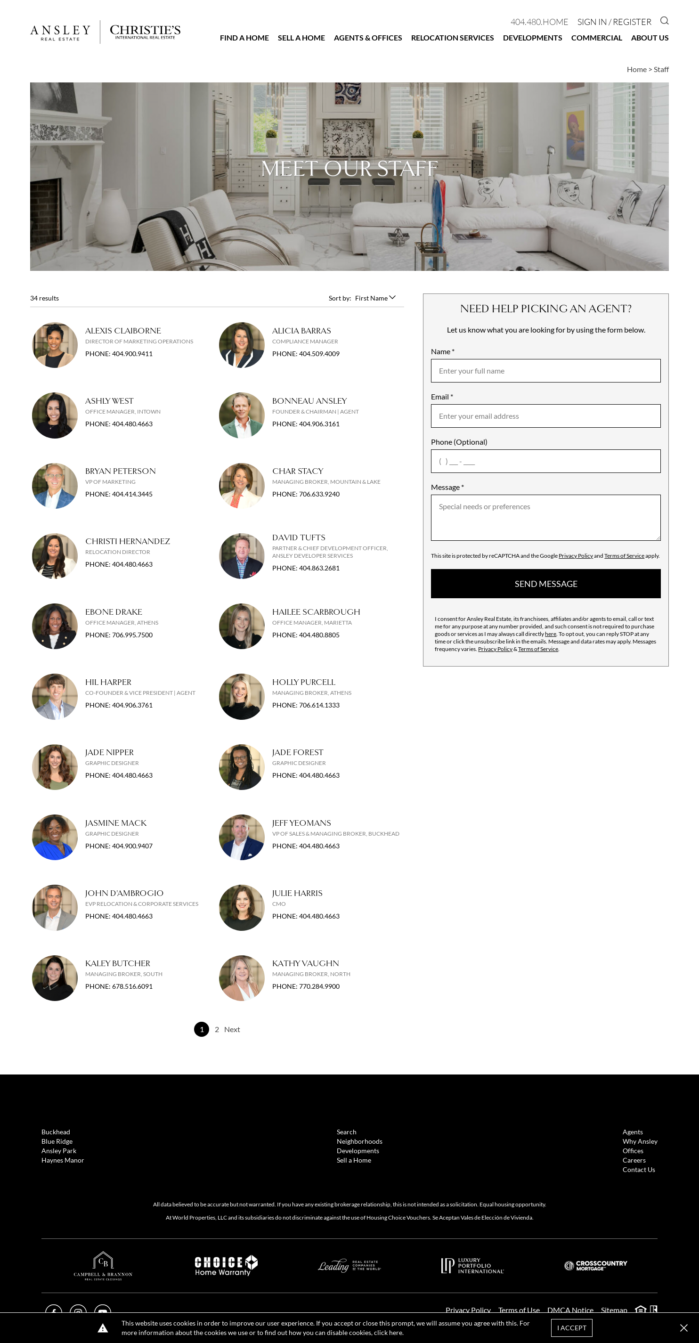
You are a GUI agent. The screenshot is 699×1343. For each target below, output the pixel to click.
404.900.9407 (132, 846)
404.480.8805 (319, 635)
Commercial (596, 37)
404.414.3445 (132, 494)
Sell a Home (301, 37)
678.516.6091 (132, 986)
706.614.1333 (319, 705)
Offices (633, 1151)
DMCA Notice (570, 1309)
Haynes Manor (62, 1160)
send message (546, 583)
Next (232, 1029)
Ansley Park (58, 1151)
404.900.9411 (132, 354)
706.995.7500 (132, 635)
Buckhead (55, 1132)
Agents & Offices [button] (368, 37)
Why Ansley (640, 1141)
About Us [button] (650, 37)
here (550, 633)
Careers (634, 1160)
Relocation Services (452, 37)
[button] (684, 1328)
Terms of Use (519, 1309)
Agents (633, 1132)
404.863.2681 (319, 568)
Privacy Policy (576, 555)
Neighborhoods (359, 1141)
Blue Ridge (57, 1141)
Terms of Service (624, 555)
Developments (532, 37)
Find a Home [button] (244, 37)
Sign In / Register (614, 21)
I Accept (571, 1328)
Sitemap (614, 1309)
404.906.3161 (319, 424)
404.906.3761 (132, 705)
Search (347, 1132)
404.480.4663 (132, 424)
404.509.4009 (319, 354)
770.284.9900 (319, 986)
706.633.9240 (319, 494)
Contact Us (639, 1169)
